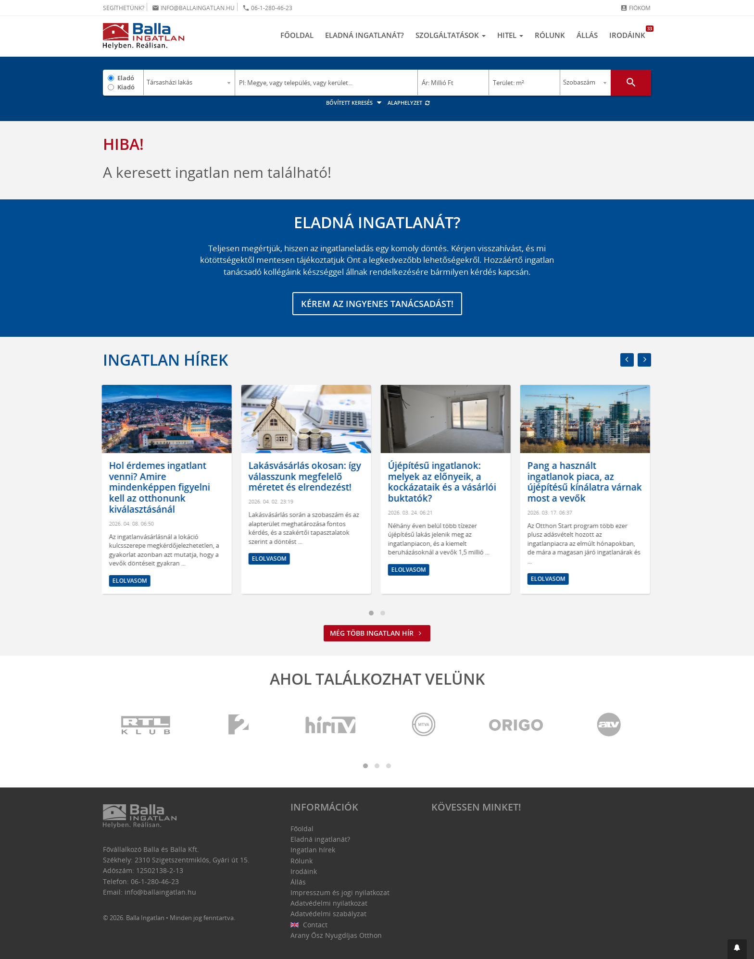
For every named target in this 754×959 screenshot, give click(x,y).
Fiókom (635, 8)
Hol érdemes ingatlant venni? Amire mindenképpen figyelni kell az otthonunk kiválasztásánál (160, 487)
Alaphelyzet (409, 102)
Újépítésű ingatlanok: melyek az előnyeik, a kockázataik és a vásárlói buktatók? (443, 481)
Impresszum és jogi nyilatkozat (340, 892)
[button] (737, 949)
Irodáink (630, 32)
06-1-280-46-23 (267, 8)
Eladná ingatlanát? (364, 35)
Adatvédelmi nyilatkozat (328, 903)
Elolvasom (130, 581)
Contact (308, 924)
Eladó (125, 78)
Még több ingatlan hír (377, 633)
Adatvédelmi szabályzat (328, 913)
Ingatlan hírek (165, 359)
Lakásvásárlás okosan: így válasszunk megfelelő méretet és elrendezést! (306, 476)
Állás (587, 35)
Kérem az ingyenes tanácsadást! (377, 303)
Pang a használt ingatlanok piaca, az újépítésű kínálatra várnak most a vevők (585, 481)
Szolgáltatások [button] (450, 35)
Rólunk (550, 35)
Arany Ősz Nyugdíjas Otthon (336, 935)
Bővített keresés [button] (355, 102)
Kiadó (126, 87)
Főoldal (297, 35)
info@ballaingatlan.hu (193, 8)
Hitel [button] (510, 35)
